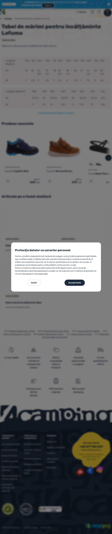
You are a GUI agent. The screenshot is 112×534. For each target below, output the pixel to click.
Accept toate (74, 283)
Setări (34, 283)
